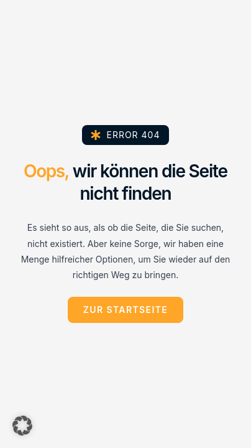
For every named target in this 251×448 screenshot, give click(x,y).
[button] (22, 425)
